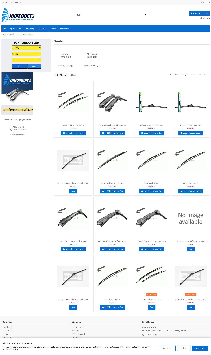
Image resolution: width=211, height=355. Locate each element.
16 (206, 75)
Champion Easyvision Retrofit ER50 (190, 299)
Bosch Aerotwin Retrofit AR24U (73, 241)
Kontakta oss (16, 2)
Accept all (200, 348)
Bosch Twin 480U (190, 183)
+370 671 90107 (151, 335)
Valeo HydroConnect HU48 (190, 125)
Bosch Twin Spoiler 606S (151, 299)
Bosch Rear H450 (112, 299)
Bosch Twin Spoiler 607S (73, 125)
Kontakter (7, 337)
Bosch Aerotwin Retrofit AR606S (112, 125)
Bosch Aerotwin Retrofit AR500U (151, 241)
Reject (184, 348)
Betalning (7, 327)
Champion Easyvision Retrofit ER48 (73, 299)
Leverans (5, 2)
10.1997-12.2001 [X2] (92, 66)
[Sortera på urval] (195, 75)
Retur (5, 334)
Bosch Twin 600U (151, 183)
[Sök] (146, 15)
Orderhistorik (79, 334)
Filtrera (61, 75)
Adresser (77, 337)
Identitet (77, 330)
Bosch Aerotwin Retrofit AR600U (112, 241)
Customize (167, 348)
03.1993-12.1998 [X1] (66, 66)
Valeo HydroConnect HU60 (151, 125)
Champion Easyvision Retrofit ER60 (73, 183)
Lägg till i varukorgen (73, 133)
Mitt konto (78, 327)
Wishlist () (204, 2)
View (73, 191)
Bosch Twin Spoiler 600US (112, 183)
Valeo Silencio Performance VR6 (190, 241)
